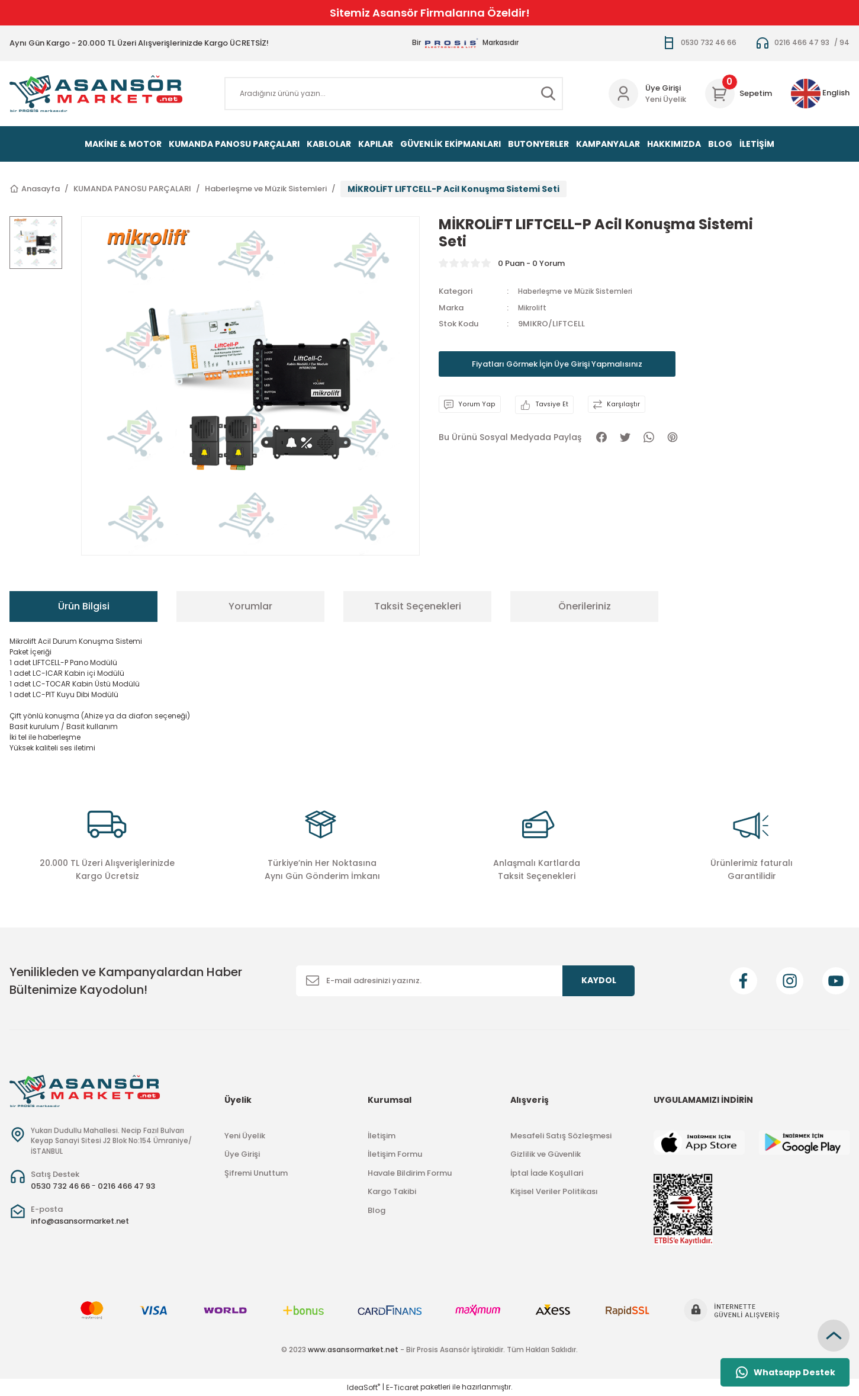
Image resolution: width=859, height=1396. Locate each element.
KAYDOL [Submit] (598, 980)
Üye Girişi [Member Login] (663, 88)
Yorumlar (250, 606)
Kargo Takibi (392, 1191)
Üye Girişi (242, 1154)
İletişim (381, 1135)
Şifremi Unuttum (256, 1173)
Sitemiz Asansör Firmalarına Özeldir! (430, 12)
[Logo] (95, 93)
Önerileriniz (584, 606)
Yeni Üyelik (665, 99)
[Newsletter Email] (465, 980)
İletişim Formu (395, 1154)
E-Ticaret (402, 1387)
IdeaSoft (363, 1387)
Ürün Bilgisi (84, 606)
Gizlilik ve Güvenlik (545, 1154)
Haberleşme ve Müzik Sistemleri (579, 291)
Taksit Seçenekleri (417, 606)
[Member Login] (623, 93)
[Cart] (738, 93)
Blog (376, 1210)
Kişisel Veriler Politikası (554, 1191)
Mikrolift (534, 307)
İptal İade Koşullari (546, 1173)
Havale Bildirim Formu (410, 1173)
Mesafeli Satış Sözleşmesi (561, 1135)
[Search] (394, 93)
